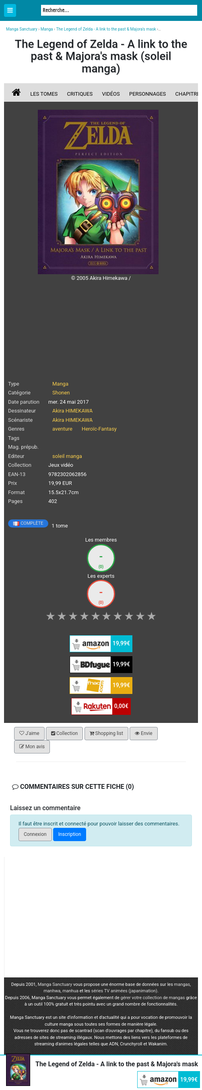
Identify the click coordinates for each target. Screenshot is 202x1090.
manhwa (51, 991)
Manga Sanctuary (55, 984)
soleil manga (67, 456)
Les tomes (44, 94)
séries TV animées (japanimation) (124, 991)
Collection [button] (64, 733)
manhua (70, 991)
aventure (62, 429)
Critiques (80, 94)
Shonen (61, 393)
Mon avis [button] (32, 746)
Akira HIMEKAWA (72, 411)
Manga (28, 10)
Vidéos (111, 94)
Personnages (147, 94)
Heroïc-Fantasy (99, 429)
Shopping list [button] (106, 733)
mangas (182, 984)
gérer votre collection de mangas (153, 997)
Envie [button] (144, 733)
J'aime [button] (29, 733)
